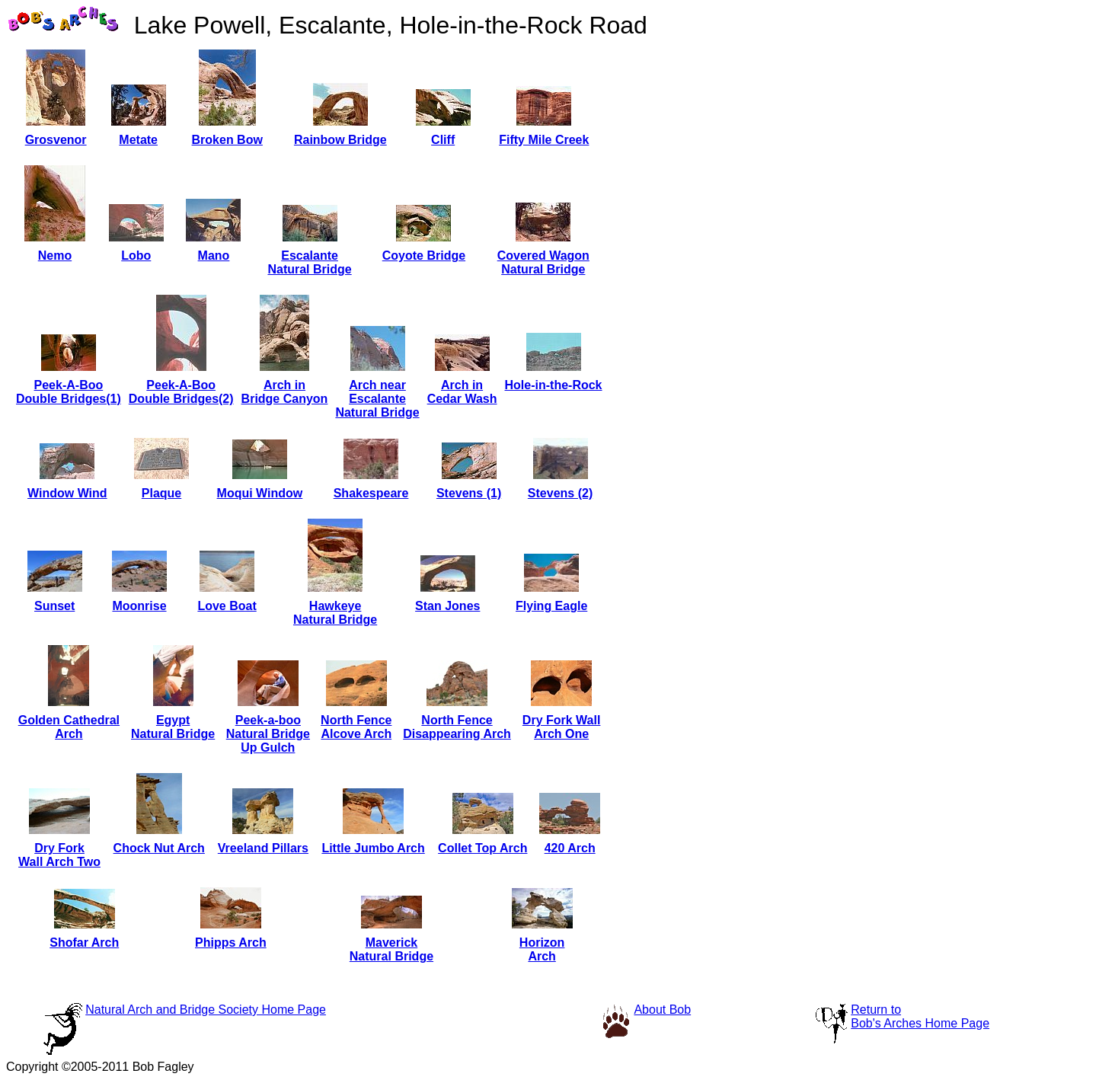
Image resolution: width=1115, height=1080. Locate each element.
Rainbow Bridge (340, 139)
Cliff (443, 139)
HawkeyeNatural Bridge (335, 612)
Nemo (55, 255)
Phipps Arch (231, 942)
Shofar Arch (84, 942)
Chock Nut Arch (159, 848)
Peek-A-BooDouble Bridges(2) (181, 392)
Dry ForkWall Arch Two (59, 855)
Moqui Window (260, 493)
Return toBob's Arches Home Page (920, 1016)
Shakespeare (371, 493)
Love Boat (226, 605)
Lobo (136, 255)
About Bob (662, 1009)
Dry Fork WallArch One (561, 727)
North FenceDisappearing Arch (457, 727)
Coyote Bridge (423, 255)
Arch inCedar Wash (462, 392)
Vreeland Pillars (263, 848)
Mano (214, 255)
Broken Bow (227, 139)
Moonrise (139, 605)
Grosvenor (56, 139)
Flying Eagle (551, 605)
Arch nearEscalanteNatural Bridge (377, 399)
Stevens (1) (468, 493)
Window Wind (67, 493)
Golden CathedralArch (69, 727)
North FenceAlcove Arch (356, 727)
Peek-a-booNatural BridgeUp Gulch (268, 734)
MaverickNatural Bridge (391, 949)
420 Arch (570, 848)
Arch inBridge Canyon (284, 392)
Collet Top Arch (482, 848)
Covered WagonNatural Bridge (543, 262)
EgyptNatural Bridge (173, 727)
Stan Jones (447, 605)
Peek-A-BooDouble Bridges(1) (68, 392)
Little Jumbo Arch (372, 848)
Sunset (54, 605)
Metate (138, 139)
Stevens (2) (560, 493)
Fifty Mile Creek (544, 139)
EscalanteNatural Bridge (309, 262)
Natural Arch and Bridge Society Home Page (205, 1009)
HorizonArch (542, 949)
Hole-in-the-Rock (553, 385)
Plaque (161, 493)
